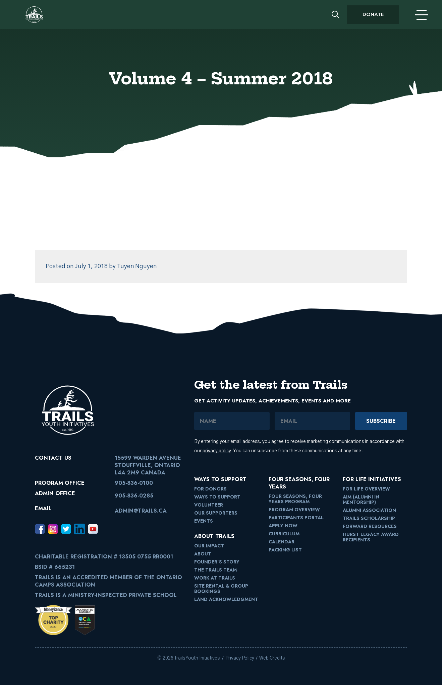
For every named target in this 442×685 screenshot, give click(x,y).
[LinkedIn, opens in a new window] (79, 529)
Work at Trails (214, 578)
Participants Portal (296, 517)
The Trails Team (215, 570)
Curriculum (284, 533)
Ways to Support (217, 497)
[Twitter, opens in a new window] (66, 529)
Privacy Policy (239, 658)
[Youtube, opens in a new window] (93, 529)
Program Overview (294, 509)
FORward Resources (370, 526)
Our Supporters (215, 513)
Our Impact (209, 545)
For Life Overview (366, 488)
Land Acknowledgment (226, 599)
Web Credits (272, 658)
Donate (373, 14)
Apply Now (283, 525)
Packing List (285, 549)
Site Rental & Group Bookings (221, 588)
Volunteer (208, 505)
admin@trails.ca (141, 511)
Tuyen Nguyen (137, 266)
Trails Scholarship (369, 518)
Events (203, 521)
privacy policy (217, 451)
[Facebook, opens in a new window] (40, 529)
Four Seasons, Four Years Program (295, 498)
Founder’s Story (216, 561)
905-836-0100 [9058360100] (134, 483)
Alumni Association (369, 510)
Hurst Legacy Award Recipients (371, 537)
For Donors (210, 488)
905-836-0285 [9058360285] (134, 496)
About (202, 553)
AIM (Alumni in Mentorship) (361, 499)
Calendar (281, 541)
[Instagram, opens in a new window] (53, 529)
